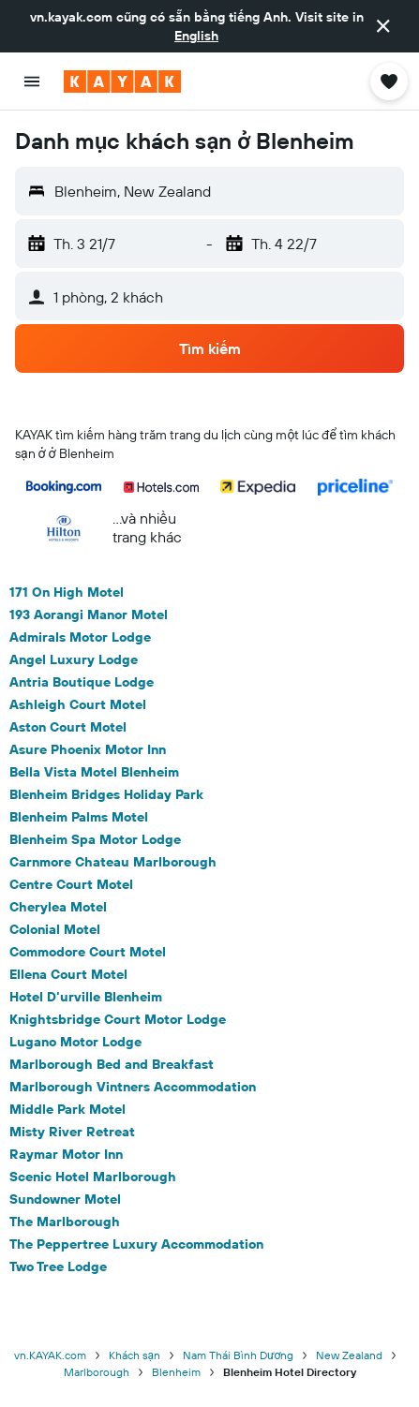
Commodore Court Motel (87, 951)
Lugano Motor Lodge (75, 1041)
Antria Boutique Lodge (81, 682)
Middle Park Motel (67, 1109)
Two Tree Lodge (58, 1266)
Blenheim (176, 1372)
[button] (383, 26)
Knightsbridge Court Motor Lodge (117, 1019)
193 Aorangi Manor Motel (88, 614)
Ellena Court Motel (68, 974)
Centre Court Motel (71, 884)
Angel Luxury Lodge (73, 659)
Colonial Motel (54, 929)
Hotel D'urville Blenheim (85, 996)
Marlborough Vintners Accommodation (132, 1086)
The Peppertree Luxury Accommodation (136, 1244)
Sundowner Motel (65, 1199)
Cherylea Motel (58, 906)
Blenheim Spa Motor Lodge (95, 839)
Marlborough (96, 1372)
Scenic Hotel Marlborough (92, 1176)
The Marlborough (64, 1221)
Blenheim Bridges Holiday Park (106, 794)
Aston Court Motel (68, 726)
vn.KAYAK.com (50, 1355)
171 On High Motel (66, 592)
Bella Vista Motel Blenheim (94, 771)
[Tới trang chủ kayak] (122, 81)
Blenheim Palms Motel (78, 816)
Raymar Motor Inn (66, 1154)
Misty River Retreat (72, 1131)
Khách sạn (135, 1355)
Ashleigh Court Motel (77, 704)
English (196, 35)
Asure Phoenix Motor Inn (87, 749)
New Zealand (349, 1355)
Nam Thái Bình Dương (238, 1355)
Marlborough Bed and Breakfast (111, 1064)
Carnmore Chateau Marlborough (113, 861)
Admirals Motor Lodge (80, 637)
